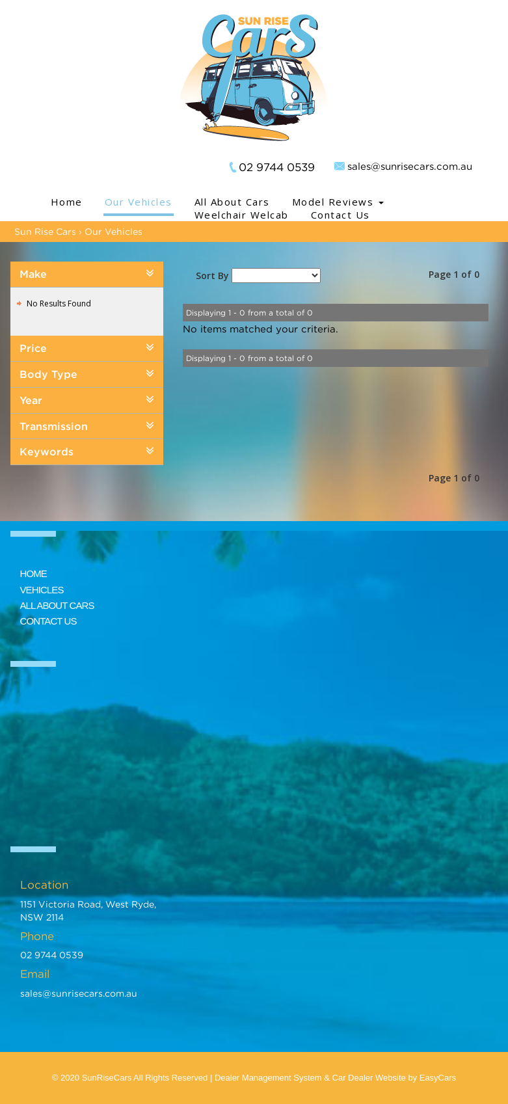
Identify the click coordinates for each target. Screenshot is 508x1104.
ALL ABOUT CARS (57, 605)
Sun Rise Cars (45, 231)
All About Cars (232, 201)
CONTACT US (48, 620)
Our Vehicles (138, 201)
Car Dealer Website (369, 1078)
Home (67, 201)
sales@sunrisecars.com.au (409, 166)
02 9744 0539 (277, 167)
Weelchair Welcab (241, 214)
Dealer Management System (268, 1078)
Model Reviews (338, 201)
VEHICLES (42, 589)
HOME (33, 573)
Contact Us (340, 214)
